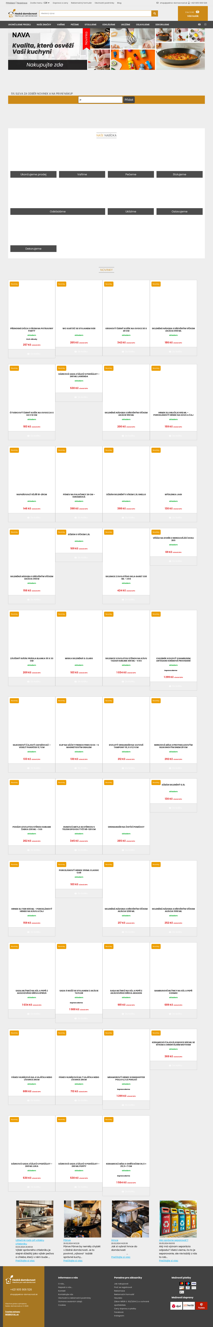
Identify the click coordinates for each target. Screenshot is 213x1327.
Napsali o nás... (65, 1287)
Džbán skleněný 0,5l (173, 785)
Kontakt (61, 1290)
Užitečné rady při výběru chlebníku (30, 1242)
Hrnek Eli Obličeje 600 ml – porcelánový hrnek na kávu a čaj (173, 413)
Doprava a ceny (60, 2)
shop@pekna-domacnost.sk (173, 2)
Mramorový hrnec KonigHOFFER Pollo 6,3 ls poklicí (126, 1078)
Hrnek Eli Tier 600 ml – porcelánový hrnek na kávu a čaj (31, 910)
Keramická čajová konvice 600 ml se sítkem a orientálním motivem (173, 1043)
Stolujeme (90, 24)
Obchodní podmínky (104, 2)
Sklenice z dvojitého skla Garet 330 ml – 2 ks (126, 577)
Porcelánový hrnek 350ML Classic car (79, 871)
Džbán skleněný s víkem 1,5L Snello (126, 494)
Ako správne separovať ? (173, 1240)
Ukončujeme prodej (19, 24)
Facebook (119, 1312)
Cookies (62, 1305)
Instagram (119, 1315)
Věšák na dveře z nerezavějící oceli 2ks (173, 539)
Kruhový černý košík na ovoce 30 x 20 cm (126, 329)
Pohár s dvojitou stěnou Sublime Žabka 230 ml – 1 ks (32, 828)
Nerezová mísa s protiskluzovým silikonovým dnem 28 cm (173, 746)
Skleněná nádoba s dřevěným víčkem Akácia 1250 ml (126, 910)
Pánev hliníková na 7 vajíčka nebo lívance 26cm (79, 1078)
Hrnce (114, 1240)
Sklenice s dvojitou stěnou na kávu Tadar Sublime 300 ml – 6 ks (126, 659)
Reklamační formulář (124, 1294)
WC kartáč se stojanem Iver (79, 328)
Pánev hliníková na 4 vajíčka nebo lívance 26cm (31, 1078)
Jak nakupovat (121, 1283)
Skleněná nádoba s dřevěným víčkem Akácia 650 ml (173, 329)
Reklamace (119, 1290)
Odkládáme (108, 24)
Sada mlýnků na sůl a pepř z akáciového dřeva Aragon (126, 992)
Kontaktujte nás (65, 1294)
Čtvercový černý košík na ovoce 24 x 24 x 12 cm (32, 413)
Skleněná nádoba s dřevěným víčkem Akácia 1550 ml (173, 910)
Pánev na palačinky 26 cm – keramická (79, 495)
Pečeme (75, 24)
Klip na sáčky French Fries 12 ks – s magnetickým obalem (79, 746)
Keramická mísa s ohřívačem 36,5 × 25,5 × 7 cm (126, 1165)
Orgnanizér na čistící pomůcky (126, 827)
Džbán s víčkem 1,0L (79, 534)
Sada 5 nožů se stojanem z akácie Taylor (78, 992)
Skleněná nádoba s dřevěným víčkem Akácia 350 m (31, 577)
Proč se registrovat (123, 1287)
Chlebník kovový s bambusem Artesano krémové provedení (173, 659)
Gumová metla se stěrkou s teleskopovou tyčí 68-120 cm (79, 828)
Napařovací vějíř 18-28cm (32, 494)
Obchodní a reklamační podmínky (74, 1298)
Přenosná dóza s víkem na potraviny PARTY (31, 329)
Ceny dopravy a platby (125, 1308)
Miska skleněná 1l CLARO (79, 658)
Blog (119, 2)
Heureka (118, 1298)
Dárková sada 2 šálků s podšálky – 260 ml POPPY (78, 1165)
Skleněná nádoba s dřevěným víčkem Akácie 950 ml (126, 413)
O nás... (61, 1283)
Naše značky (44, 24)
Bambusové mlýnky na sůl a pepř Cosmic (173, 992)
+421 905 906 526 (197, 3)
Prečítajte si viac (25, 1260)
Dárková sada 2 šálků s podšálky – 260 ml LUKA (31, 1165)
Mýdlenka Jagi (173, 494)
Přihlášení (10, 2)
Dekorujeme (162, 24)
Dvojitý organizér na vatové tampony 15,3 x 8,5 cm (126, 746)
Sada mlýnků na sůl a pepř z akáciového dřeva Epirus (32, 992)
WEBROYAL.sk (12, 1314)
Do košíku (33, 354)
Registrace (22, 2)
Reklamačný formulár (81, 2)
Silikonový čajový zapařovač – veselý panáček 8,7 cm (32, 746)
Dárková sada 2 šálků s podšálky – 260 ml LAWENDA (78, 375)
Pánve (67, 1240)
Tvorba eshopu (12, 1311)
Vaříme (61, 24)
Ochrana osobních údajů (70, 1301)
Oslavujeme (143, 24)
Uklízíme (125, 24)
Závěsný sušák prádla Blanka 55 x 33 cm (31, 659)
